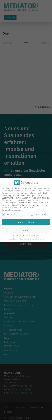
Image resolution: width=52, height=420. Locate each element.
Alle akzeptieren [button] (26, 221)
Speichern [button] (26, 229)
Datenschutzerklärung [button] (27, 239)
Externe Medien (39, 214)
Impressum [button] (40, 239)
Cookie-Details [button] (13, 239)
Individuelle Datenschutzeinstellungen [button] (26, 235)
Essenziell (8, 214)
